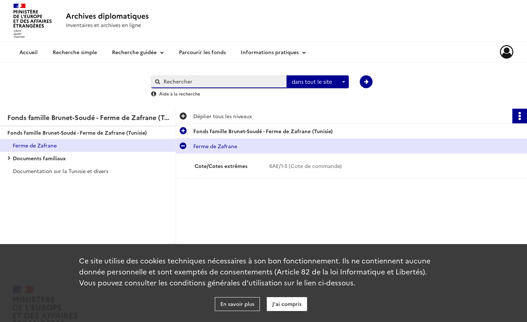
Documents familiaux (39, 158)
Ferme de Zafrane (35, 145)
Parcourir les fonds (202, 52)
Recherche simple (75, 52)
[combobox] (318, 82)
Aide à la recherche (179, 93)
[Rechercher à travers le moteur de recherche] (222, 81)
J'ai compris (287, 303)
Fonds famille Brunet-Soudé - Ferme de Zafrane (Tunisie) (77, 132)
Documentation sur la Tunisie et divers (60, 171)
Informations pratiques (270, 52)
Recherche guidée (134, 52)
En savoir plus (237, 303)
